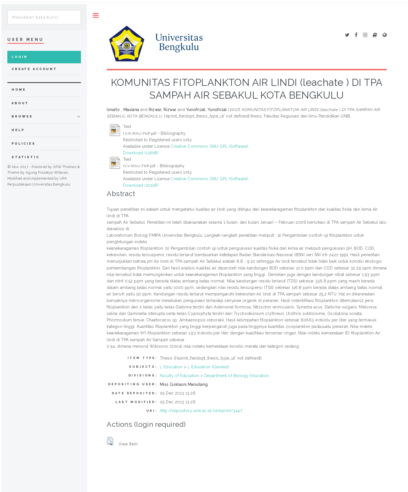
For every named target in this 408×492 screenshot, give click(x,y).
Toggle (96, 15)
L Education (171, 367)
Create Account (34, 69)
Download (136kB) (140, 153)
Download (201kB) (140, 185)
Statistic (26, 157)
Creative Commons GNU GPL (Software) (209, 146)
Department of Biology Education (236, 375)
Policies (24, 143)
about (20, 103)
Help (18, 130)
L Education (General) (208, 367)
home (19, 90)
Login (20, 57)
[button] (110, 441)
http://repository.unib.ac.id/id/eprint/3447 (201, 410)
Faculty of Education (179, 375)
